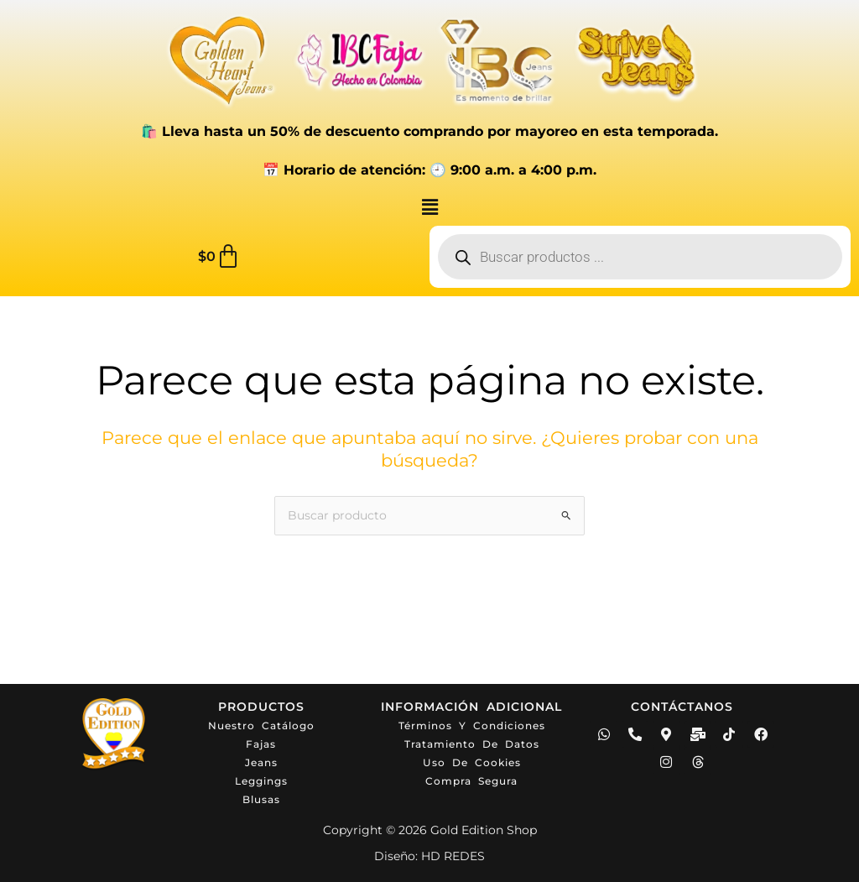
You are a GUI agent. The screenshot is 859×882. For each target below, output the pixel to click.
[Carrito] (219, 256)
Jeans (261, 762)
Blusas (261, 799)
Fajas (261, 744)
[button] (429, 207)
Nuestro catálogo (261, 725)
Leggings (261, 781)
